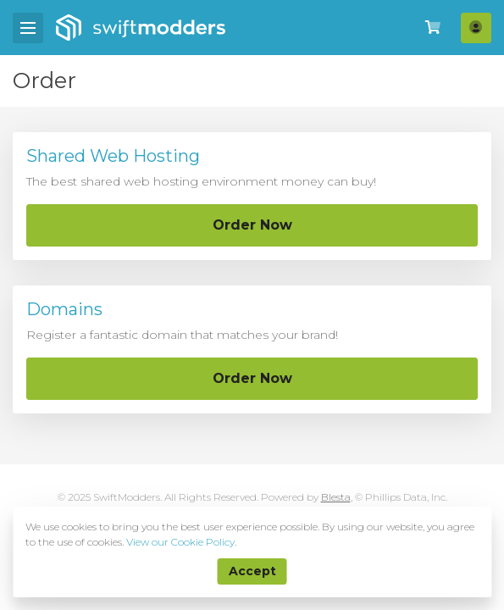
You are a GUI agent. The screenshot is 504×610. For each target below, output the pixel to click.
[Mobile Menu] (28, 28)
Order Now (252, 225)
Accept (252, 571)
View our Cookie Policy (180, 541)
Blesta (336, 497)
